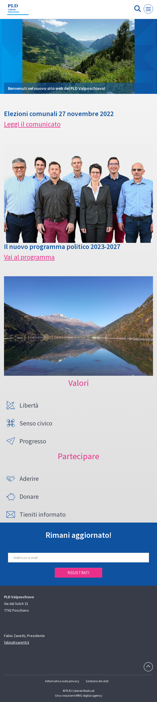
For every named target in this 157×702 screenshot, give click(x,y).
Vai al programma (29, 256)
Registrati (78, 572)
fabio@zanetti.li (16, 642)
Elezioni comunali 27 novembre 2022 (59, 113)
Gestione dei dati (97, 681)
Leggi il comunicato (32, 124)
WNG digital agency (89, 695)
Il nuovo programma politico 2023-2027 (62, 246)
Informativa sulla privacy (62, 681)
